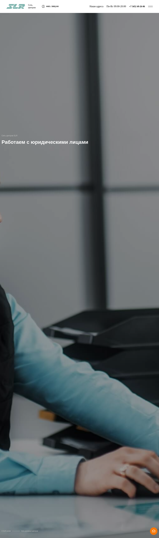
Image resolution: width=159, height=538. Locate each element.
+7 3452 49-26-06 (137, 6)
